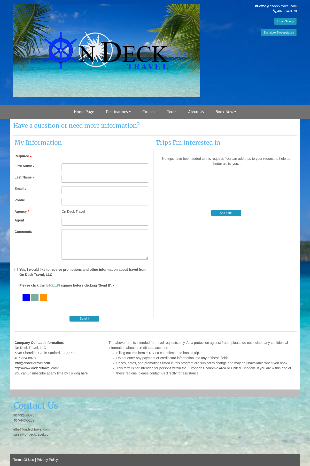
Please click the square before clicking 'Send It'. (65, 285)
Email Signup (285, 21)
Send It (84, 318)
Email (19, 189)
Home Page (84, 112)
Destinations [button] (117, 112)
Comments (23, 232)
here (84, 373)
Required (22, 156)
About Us (196, 112)
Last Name (23, 177)
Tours (172, 112)
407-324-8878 (23, 415)
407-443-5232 (23, 420)
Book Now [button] (224, 112)
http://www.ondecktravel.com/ (37, 368)
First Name (23, 166)
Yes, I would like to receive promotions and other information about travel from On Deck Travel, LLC (80, 272)
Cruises (148, 112)
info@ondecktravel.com (32, 363)
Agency (21, 211)
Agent (19, 220)
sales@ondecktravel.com (32, 434)
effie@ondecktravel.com (278, 6)
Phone (20, 200)
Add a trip (226, 213)
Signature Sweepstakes (279, 32)
